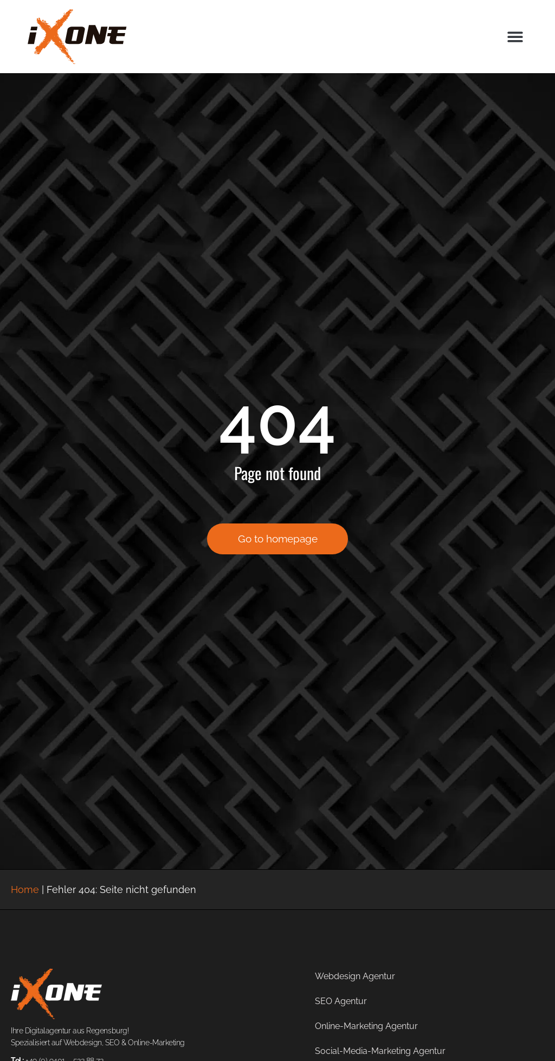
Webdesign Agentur (355, 976)
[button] (515, 36)
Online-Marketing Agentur (366, 1026)
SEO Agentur (341, 1001)
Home (25, 889)
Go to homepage (278, 545)
